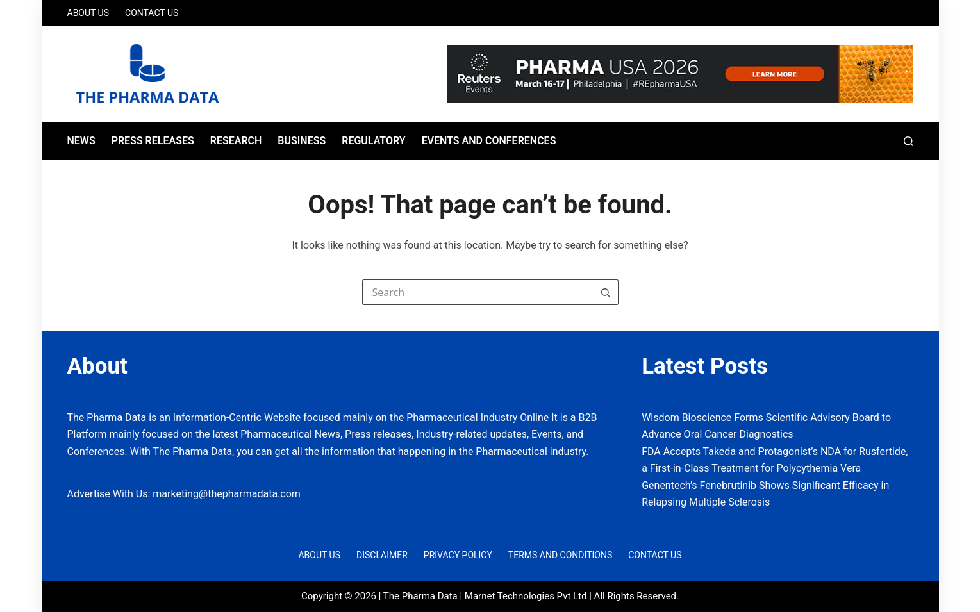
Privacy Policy (458, 555)
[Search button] (606, 292)
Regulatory (373, 141)
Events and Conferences (489, 141)
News (81, 141)
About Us (88, 13)
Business (302, 141)
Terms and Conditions (560, 555)
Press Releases (153, 141)
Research (236, 141)
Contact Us (151, 13)
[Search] (908, 141)
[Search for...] (477, 292)
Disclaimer (382, 555)
